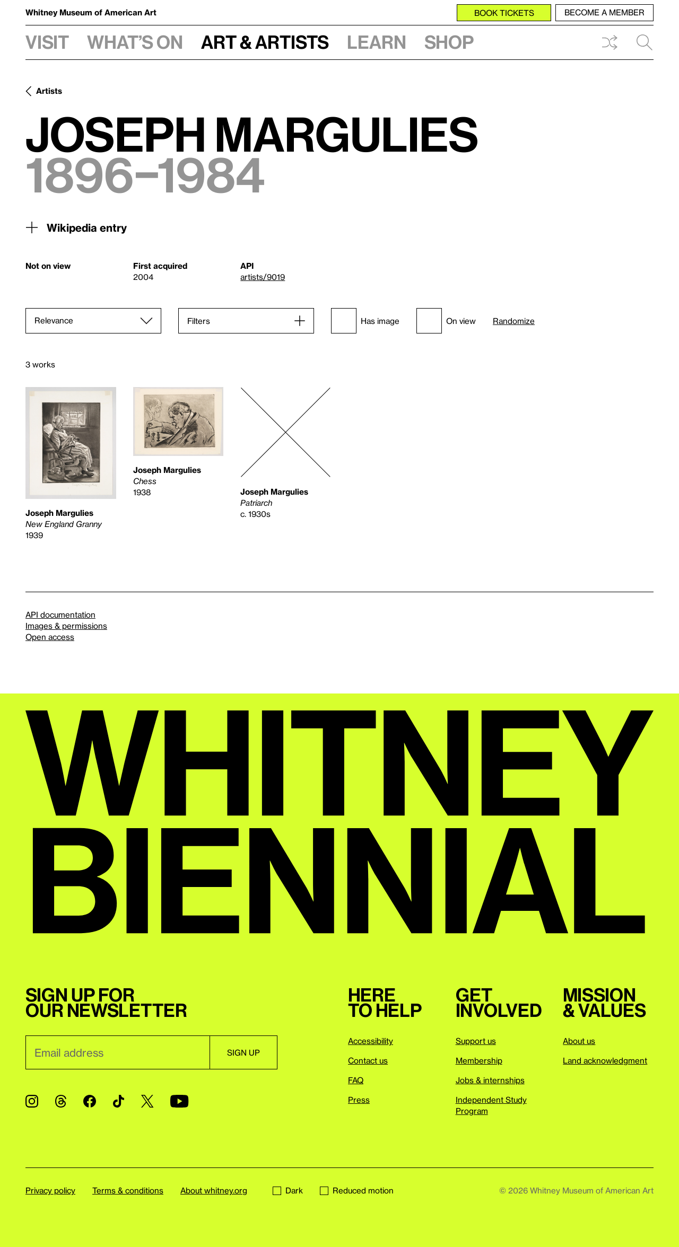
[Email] (117, 1052)
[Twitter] (147, 1101)
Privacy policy (50, 1190)
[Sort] (93, 320)
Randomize (514, 321)
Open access (49, 637)
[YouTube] (179, 1101)
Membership (479, 1060)
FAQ (355, 1080)
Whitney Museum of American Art (90, 12)
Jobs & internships (490, 1080)
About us (579, 1041)
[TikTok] (119, 1101)
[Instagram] (32, 1101)
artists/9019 (262, 277)
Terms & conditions (127, 1190)
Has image (365, 320)
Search (644, 42)
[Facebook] (90, 1101)
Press (359, 1099)
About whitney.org (213, 1190)
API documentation (60, 614)
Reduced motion (357, 1190)
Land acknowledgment (605, 1060)
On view (446, 320)
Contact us (368, 1060)
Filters (198, 321)
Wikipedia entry (76, 227)
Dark (288, 1190)
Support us (476, 1041)
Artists (49, 90)
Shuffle (609, 42)
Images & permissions (66, 625)
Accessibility (370, 1041)
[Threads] (61, 1101)
